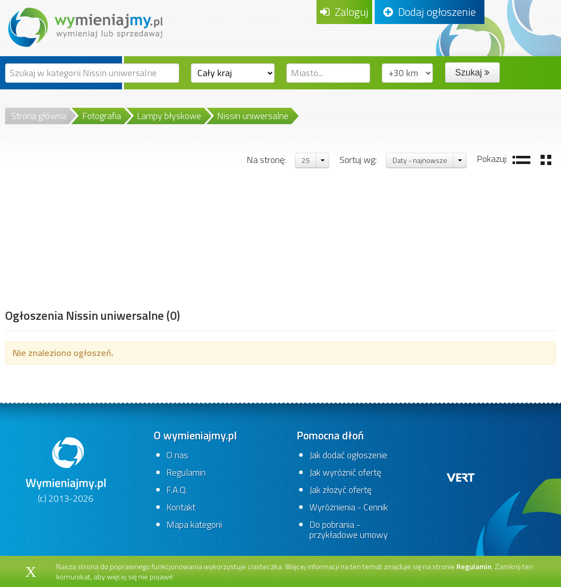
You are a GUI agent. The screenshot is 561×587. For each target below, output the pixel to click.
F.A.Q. (176, 490)
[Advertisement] (92, 228)
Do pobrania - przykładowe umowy (348, 530)
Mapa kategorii (194, 524)
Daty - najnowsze (420, 160)
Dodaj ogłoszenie (429, 12)
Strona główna (38, 116)
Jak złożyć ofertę (340, 490)
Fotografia (101, 116)
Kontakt (181, 507)
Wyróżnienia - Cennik (348, 507)
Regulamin (186, 472)
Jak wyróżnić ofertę (345, 472)
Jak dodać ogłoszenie (348, 455)
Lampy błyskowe (169, 116)
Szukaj (472, 72)
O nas (177, 455)
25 (306, 160)
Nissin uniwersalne (252, 116)
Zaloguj (344, 12)
